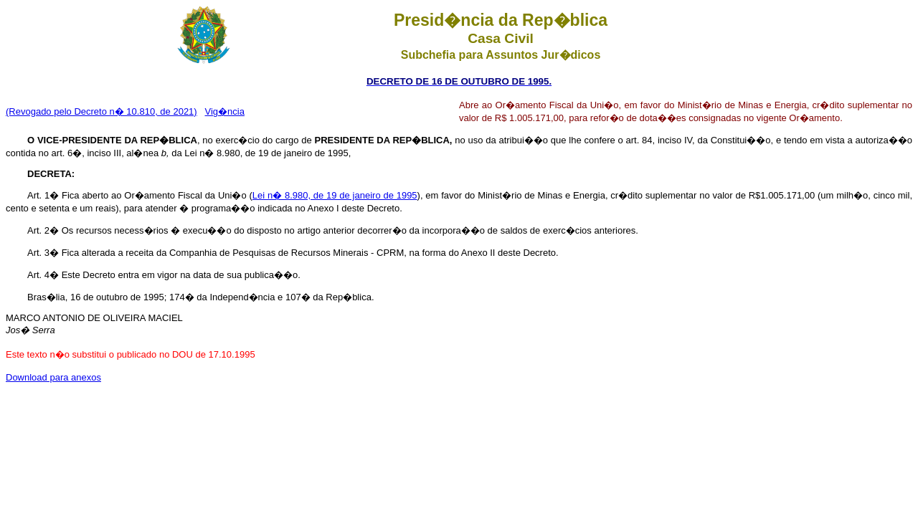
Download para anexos (53, 377)
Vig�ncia (225, 111)
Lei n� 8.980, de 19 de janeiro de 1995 (334, 195)
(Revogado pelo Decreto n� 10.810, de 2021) (101, 111)
